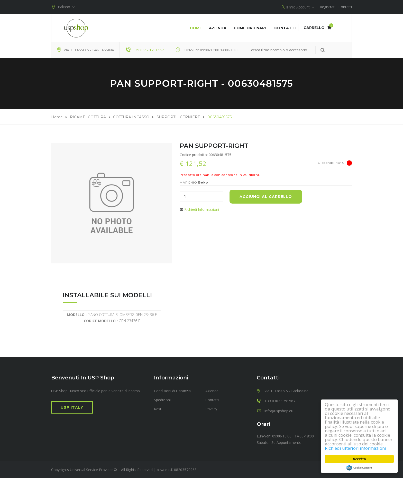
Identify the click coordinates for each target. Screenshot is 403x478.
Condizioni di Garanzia (172, 390)
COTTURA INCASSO (131, 117)
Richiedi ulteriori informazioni (355, 448)
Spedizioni (162, 399)
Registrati (327, 6)
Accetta (359, 459)
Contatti (345, 6)
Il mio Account (297, 7)
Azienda (217, 28)
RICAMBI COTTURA (88, 117)
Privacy (211, 408)
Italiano (63, 7)
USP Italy (72, 407)
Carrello (317, 27)
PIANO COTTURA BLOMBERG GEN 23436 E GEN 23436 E (112, 317)
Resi (157, 408)
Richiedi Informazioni (201, 209)
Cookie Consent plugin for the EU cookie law (359, 468)
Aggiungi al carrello (266, 196)
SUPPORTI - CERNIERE (178, 117)
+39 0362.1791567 (148, 49)
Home (196, 28)
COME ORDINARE (250, 28)
